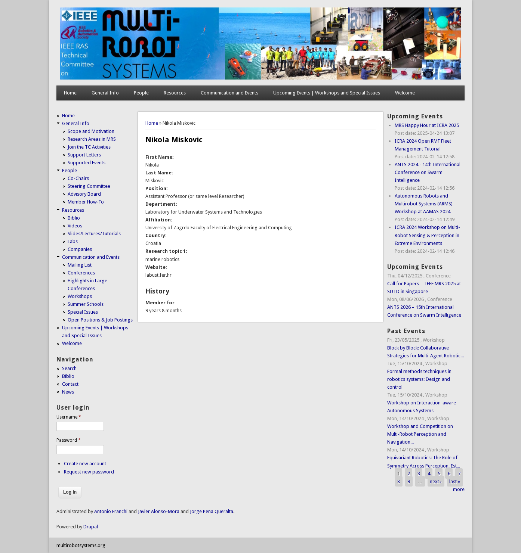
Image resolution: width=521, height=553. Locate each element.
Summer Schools (86, 304)
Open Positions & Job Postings (100, 320)
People (141, 93)
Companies (80, 249)
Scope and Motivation (91, 131)
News (68, 392)
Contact (70, 384)
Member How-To (86, 202)
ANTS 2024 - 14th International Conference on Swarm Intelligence (427, 172)
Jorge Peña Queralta (211, 511)
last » (454, 481)
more (459, 489)
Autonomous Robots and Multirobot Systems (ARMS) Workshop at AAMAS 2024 (424, 203)
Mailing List (80, 265)
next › (436, 481)
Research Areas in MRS (92, 139)
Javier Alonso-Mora (158, 511)
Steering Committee (89, 186)
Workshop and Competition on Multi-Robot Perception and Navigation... (420, 434)
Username (68, 417)
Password (68, 440)
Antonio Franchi (110, 511)
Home (70, 93)
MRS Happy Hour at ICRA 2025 (427, 125)
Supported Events (86, 162)
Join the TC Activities (89, 147)
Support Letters (84, 155)
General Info (105, 93)
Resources (175, 93)
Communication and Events (229, 93)
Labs (73, 241)
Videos (75, 226)
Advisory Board (84, 194)
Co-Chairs (78, 178)
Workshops (80, 296)
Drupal (90, 526)
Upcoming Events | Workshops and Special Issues (326, 93)
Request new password (89, 472)
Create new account (85, 463)
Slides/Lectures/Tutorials (94, 233)
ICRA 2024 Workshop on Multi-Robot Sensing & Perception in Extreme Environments (427, 235)
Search (69, 368)
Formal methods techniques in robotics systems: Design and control (419, 379)
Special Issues (83, 312)
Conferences (81, 273)
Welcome (405, 93)
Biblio (74, 218)
